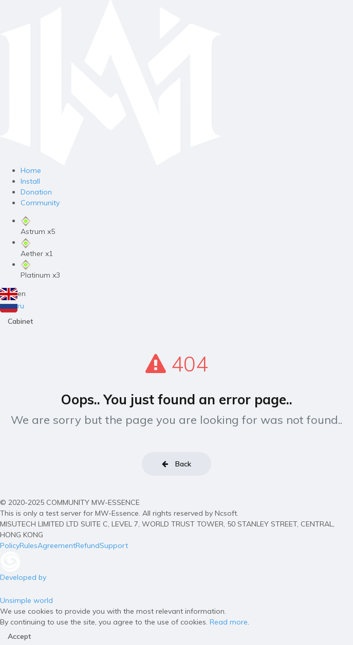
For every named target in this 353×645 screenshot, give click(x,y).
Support (114, 545)
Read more (229, 622)
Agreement (57, 545)
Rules (29, 545)
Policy (10, 545)
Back (176, 463)
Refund (88, 545)
